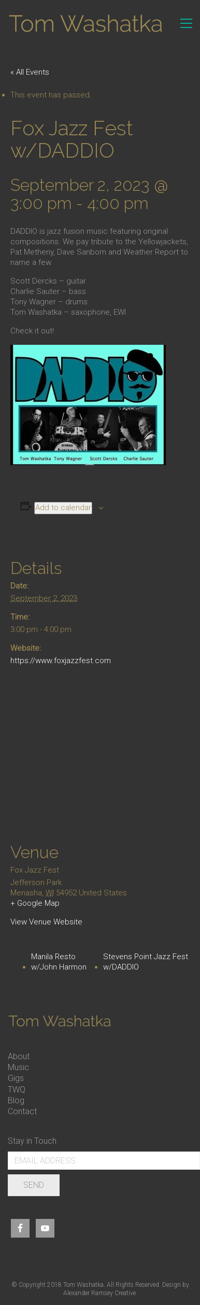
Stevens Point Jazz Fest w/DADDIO (145, 962)
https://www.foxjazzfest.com (60, 660)
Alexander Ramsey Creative (99, 1293)
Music (18, 1067)
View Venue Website (46, 922)
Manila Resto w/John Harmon (59, 962)
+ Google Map (35, 903)
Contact (22, 1111)
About (19, 1056)
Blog (16, 1100)
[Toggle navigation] (186, 23)
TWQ (16, 1089)
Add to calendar (63, 507)
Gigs (16, 1078)
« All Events (29, 72)
